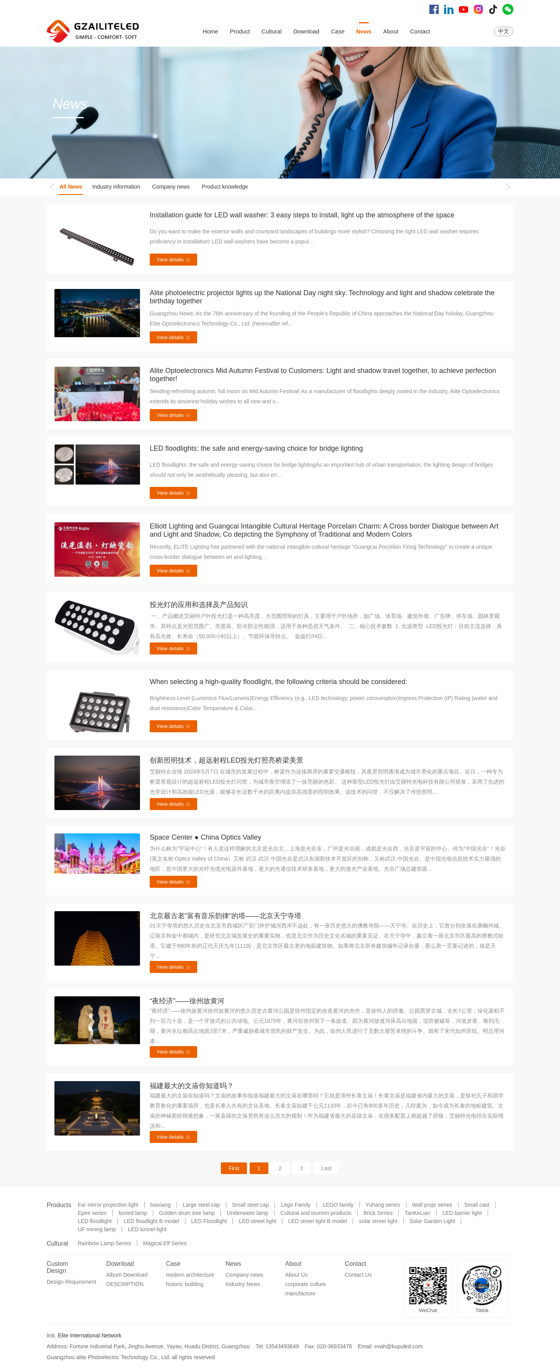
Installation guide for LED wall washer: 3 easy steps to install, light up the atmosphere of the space (302, 215)
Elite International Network (89, 1335)
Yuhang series (383, 1205)
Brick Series (378, 1213)
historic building (185, 1284)
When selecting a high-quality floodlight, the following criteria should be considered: (278, 682)
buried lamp (133, 1213)
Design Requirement (71, 1282)
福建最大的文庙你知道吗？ (192, 1086)
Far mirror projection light (108, 1205)
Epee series (92, 1213)
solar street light (378, 1221)
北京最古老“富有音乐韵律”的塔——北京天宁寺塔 (225, 916)
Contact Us (358, 1275)
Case (338, 31)
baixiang (160, 1205)
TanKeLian (417, 1213)
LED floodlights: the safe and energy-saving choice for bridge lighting (256, 448)
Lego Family (295, 1205)
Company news (171, 187)
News (363, 31)
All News (71, 187)
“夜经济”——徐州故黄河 (187, 1001)
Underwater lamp (247, 1213)
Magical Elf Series (165, 1243)
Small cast (477, 1205)
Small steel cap (250, 1205)
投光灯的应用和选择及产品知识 (199, 605)
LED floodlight (95, 1221)
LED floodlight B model (151, 1221)
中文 (503, 31)
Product (240, 31)
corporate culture (305, 1284)
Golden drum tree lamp (187, 1213)
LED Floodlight (209, 1221)
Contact (420, 31)
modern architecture (190, 1275)
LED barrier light (462, 1213)
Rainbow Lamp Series (104, 1243)
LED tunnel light (147, 1229)
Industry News (243, 1284)
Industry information (116, 187)
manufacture (300, 1293)
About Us (296, 1275)
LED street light (257, 1221)
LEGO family (338, 1205)
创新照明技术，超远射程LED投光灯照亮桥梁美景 (226, 760)
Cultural (272, 31)
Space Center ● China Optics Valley (205, 837)
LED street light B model (317, 1221)
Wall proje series (432, 1205)
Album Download (126, 1275)
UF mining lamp (97, 1229)
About (390, 31)
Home (210, 31)
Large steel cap (201, 1205)
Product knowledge (225, 187)
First (234, 1168)
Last (326, 1168)
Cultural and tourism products (316, 1213)
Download (306, 31)
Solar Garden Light (432, 1221)
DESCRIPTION (125, 1284)
